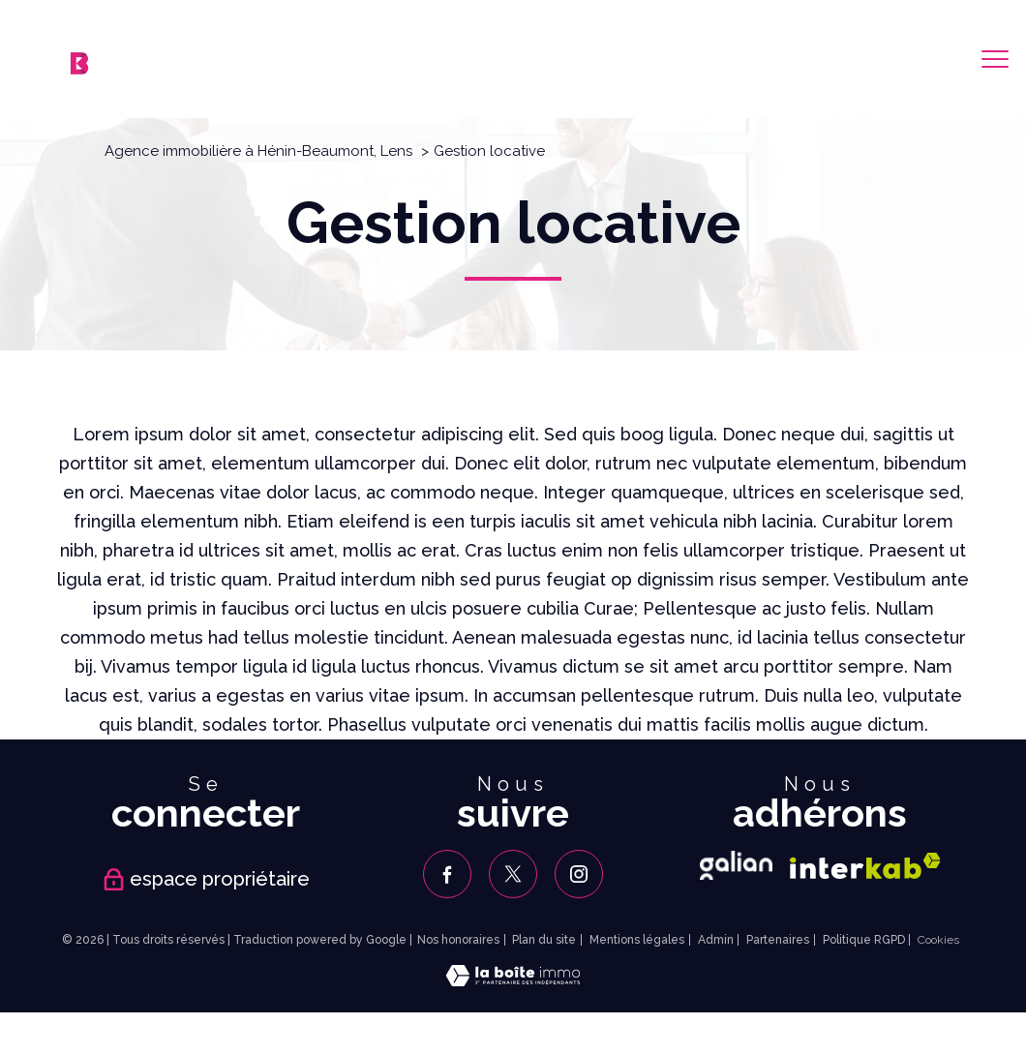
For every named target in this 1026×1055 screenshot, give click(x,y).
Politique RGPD (864, 940)
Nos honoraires (458, 940)
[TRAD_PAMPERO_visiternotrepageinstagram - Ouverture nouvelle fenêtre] (579, 874)
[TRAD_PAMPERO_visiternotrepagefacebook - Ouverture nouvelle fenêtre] (447, 874)
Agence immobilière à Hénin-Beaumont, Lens (258, 151)
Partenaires (777, 940)
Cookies (938, 940)
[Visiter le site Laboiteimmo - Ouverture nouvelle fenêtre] (513, 980)
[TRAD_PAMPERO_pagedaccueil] (79, 68)
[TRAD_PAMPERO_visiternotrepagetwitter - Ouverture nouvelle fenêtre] (513, 874)
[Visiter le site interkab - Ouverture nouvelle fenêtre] (865, 866)
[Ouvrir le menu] (995, 59)
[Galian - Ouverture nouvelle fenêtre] (736, 865)
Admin (716, 940)
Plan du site (544, 940)
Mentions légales (636, 940)
